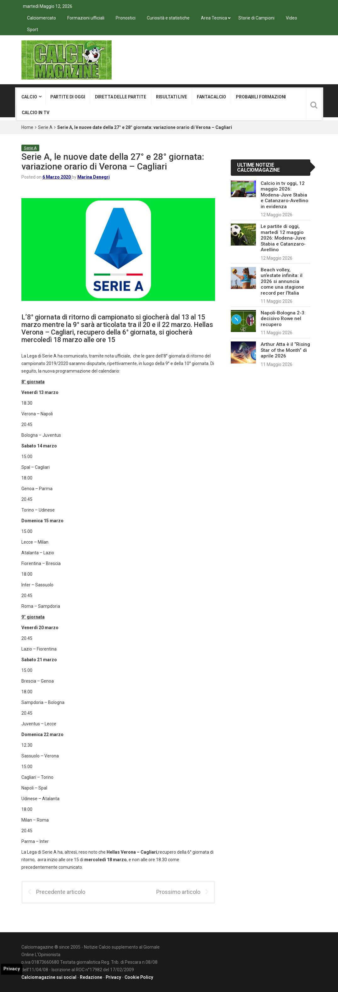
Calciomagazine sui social (48, 977)
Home (27, 127)
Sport (32, 29)
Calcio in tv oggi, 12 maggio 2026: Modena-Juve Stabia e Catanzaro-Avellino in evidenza (284, 194)
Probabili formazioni (261, 96)
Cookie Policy (139, 977)
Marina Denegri (93, 177)
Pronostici (126, 17)
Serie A (45, 127)
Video (291, 17)
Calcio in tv (35, 112)
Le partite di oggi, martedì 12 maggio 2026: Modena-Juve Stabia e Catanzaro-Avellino (283, 238)
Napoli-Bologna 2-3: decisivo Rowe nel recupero (283, 318)
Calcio (29, 96)
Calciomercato (41, 17)
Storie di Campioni (256, 17)
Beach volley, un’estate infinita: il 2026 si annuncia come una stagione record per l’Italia (282, 281)
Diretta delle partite (120, 96)
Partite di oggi (67, 96)
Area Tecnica (214, 17)
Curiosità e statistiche (168, 17)
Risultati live (171, 96)
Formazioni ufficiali (85, 17)
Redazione (91, 977)
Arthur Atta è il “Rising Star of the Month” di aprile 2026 (285, 350)
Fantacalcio (211, 96)
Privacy (113, 977)
